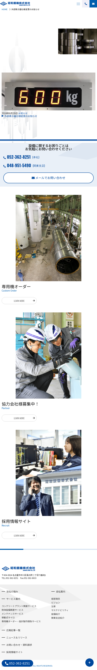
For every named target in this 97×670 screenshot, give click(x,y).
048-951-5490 (19, 165)
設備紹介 (55, 614)
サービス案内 (13, 598)
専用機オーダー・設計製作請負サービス (21, 621)
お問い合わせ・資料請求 (19, 645)
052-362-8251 (19, 157)
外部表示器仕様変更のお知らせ (20, 116)
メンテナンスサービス (12, 614)
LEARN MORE (19, 300)
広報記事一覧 (13, 630)
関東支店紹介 (57, 618)
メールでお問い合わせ (50, 177)
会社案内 (60, 591)
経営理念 (55, 599)
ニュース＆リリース (16, 637)
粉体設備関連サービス (12, 610)
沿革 (53, 606)
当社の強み (12, 591)
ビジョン (55, 602)
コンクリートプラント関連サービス (19, 606)
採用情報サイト (14, 652)
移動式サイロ (8, 617)
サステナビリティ (59, 610)
